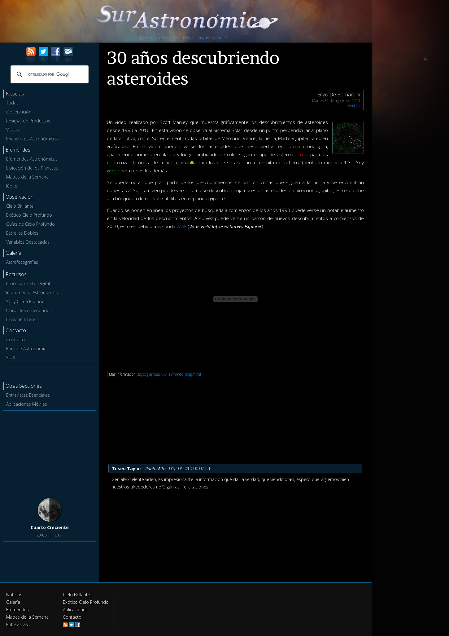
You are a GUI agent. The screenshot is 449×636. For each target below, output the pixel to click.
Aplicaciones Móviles (26, 404)
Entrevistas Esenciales (28, 395)
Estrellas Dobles (22, 233)
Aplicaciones (75, 609)
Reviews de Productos (28, 121)
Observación (18, 112)
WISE (182, 226)
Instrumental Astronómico (32, 292)
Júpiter (12, 186)
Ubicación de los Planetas (32, 168)
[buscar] (48, 74)
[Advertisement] (49, 451)
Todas (12, 103)
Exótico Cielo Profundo (29, 215)
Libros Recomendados (29, 310)
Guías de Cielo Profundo (30, 224)
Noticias (353, 105)
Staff (10, 357)
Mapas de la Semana (27, 177)
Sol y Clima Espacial (26, 301)
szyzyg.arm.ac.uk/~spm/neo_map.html (169, 374)
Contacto (15, 339)
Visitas (12, 130)
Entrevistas (17, 624)
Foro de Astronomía (26, 348)
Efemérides (17, 609)
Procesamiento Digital (28, 283)
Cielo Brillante (19, 206)
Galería (13, 602)
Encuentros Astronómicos (32, 139)
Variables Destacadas (28, 242)
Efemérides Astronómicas (32, 159)
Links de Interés (21, 319)
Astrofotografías (22, 262)
